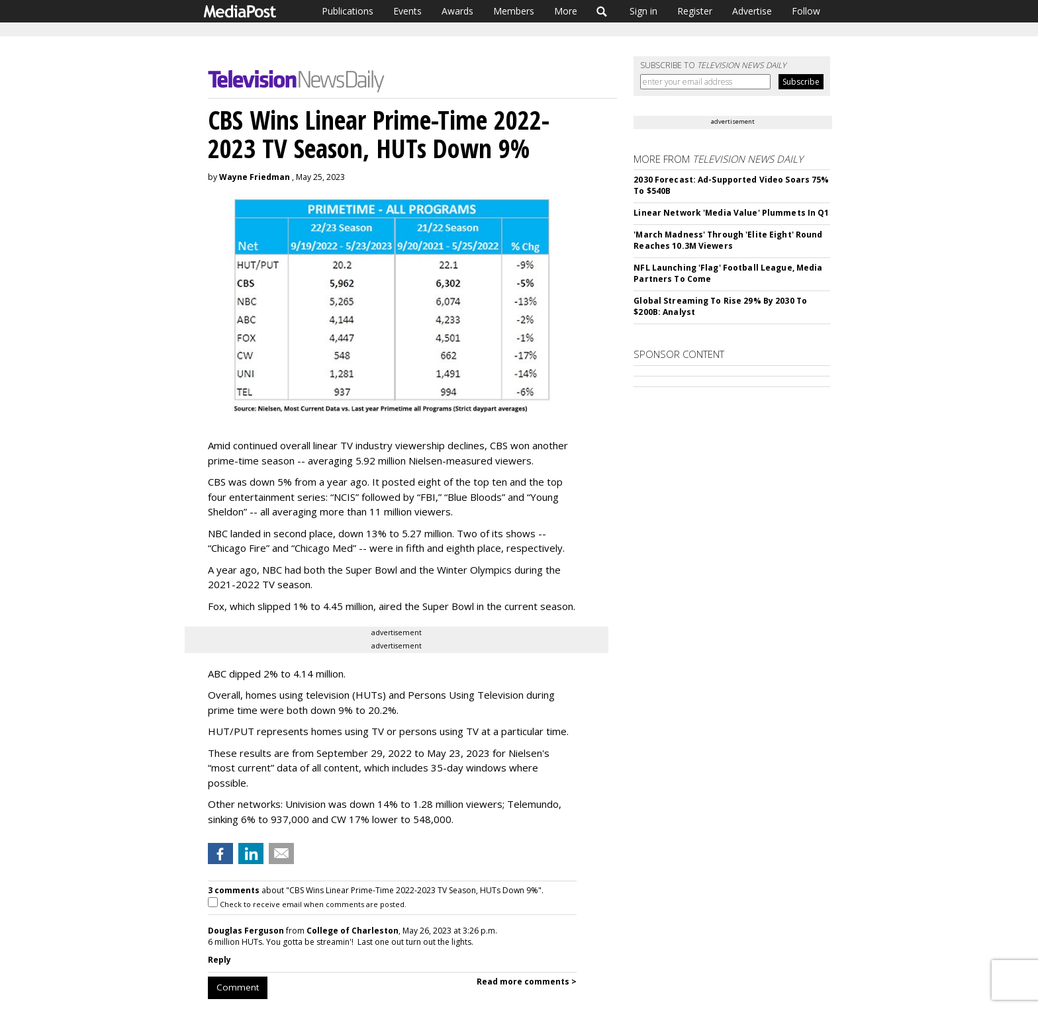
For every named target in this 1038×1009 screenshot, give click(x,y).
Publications (347, 11)
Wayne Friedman (254, 177)
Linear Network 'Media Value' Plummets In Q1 (731, 212)
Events (407, 11)
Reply (219, 959)
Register (694, 11)
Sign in (643, 11)
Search (602, 11)
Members (513, 11)
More (565, 11)
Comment (237, 987)
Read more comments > (527, 981)
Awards (457, 11)
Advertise (752, 11)
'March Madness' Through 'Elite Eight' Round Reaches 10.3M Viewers (728, 240)
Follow (806, 11)
